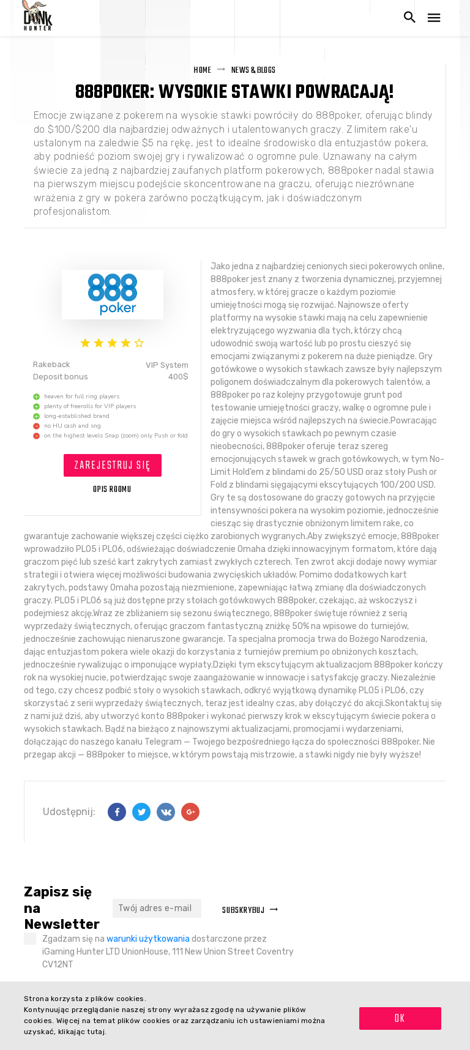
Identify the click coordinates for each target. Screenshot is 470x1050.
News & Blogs (253, 71)
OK (400, 1019)
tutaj (96, 1031)
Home (202, 71)
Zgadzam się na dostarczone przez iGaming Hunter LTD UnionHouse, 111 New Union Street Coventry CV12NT (168, 952)
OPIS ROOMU (112, 490)
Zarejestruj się (112, 466)
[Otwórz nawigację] (434, 18)
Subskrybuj (250, 911)
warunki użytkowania (148, 939)
